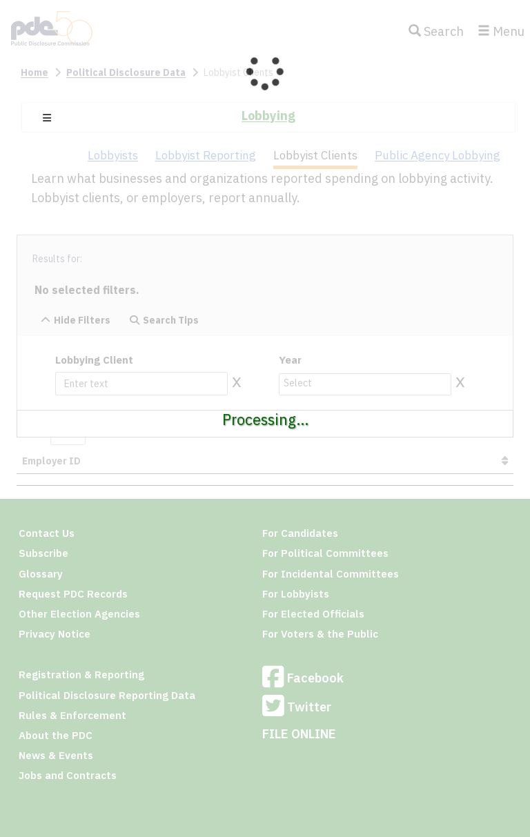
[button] (47, 118)
